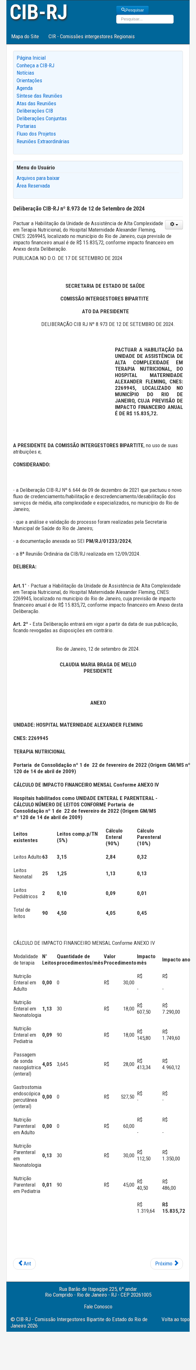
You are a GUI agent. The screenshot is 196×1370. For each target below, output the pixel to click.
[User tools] (174, 224)
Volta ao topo (176, 1319)
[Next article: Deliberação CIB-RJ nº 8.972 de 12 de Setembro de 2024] (166, 1264)
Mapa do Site (25, 36)
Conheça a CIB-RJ (35, 65)
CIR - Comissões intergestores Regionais (92, 36)
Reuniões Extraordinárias (43, 141)
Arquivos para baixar (38, 178)
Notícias (25, 73)
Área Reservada (33, 185)
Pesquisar (132, 10)
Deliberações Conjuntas (42, 118)
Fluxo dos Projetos (36, 133)
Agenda (25, 88)
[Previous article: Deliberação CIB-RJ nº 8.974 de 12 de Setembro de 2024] (24, 1264)
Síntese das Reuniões (39, 96)
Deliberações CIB (35, 110)
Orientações (29, 80)
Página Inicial (31, 58)
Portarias (26, 126)
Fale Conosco (98, 1306)
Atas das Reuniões (36, 103)
